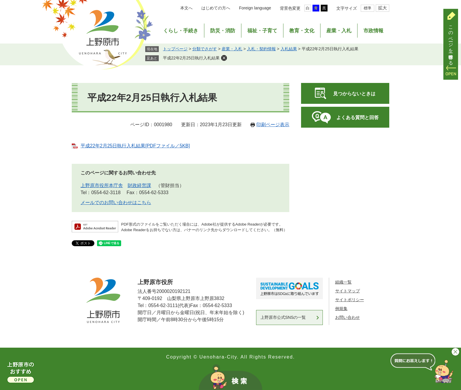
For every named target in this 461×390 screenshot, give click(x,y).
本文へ (186, 8)
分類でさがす (204, 48)
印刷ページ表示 (272, 124)
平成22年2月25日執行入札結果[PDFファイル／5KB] (135, 145)
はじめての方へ (215, 8)
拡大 (382, 7)
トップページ (175, 48)
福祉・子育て (262, 31)
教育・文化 (301, 31)
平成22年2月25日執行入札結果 (191, 58)
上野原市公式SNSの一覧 (283, 317)
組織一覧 (343, 282)
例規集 (341, 308)
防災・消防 (222, 31)
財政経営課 (139, 185)
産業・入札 (338, 31)
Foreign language (255, 8)
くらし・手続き (180, 31)
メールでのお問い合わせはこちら (116, 202)
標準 (367, 8)
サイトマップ (347, 291)
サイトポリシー (349, 299)
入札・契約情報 (261, 48)
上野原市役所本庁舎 (102, 185)
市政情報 (373, 31)
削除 (224, 58)
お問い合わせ (347, 317)
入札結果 (288, 48)
